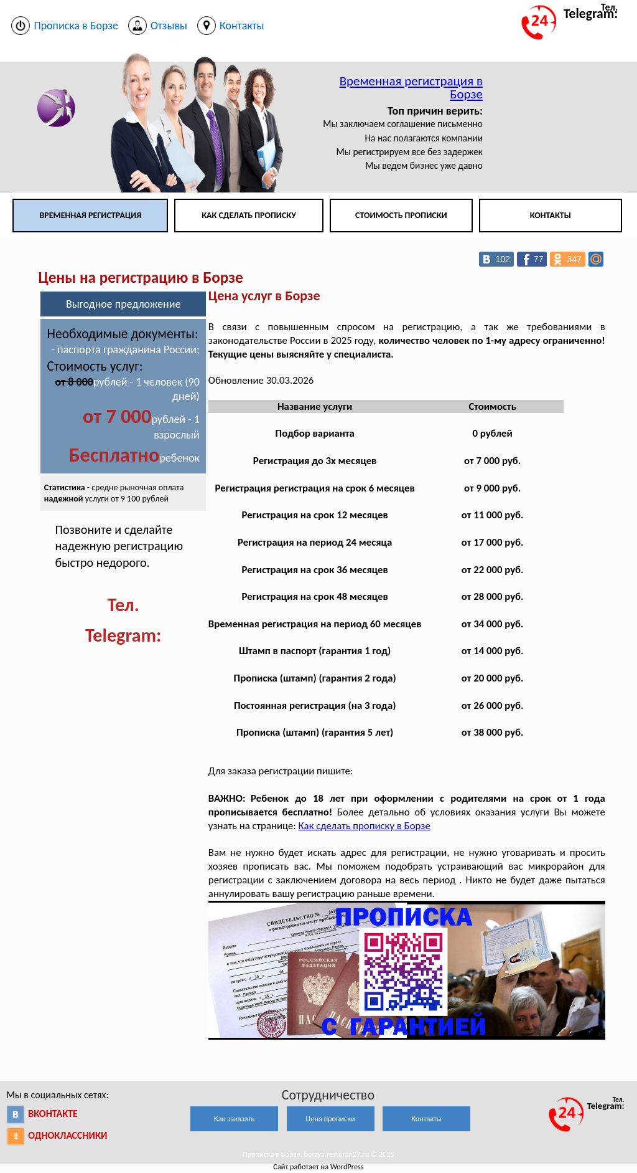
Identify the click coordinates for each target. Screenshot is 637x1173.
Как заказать (234, 1118)
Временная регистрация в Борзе (411, 87)
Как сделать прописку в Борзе (364, 825)
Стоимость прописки (401, 215)
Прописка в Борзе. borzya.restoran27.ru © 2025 (318, 1154)
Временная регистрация (90, 215)
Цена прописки (330, 1118)
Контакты (550, 215)
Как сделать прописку (249, 215)
